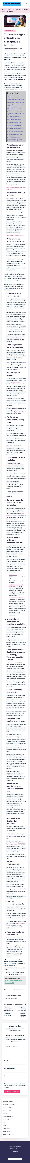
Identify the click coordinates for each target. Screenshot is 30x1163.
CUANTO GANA (7, 1110)
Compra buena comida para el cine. (16, 129)
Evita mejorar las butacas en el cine (15, 104)
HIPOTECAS (6, 1119)
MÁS (4, 1125)
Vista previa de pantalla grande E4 (16, 100)
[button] (11, 998)
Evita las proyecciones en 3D (16, 139)
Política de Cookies (15, 1149)
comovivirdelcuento (13, 996)
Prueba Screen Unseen (13, 107)
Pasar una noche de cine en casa (16, 140)
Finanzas (5, 1113)
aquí (7, 532)
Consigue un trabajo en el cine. (15, 111)
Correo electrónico (10, 1068)
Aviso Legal (15, 1151)
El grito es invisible (18, 412)
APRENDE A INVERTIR (8, 1104)
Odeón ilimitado (13, 575)
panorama (8, 515)
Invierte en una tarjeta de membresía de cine (15, 117)
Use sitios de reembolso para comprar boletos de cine (16, 132)
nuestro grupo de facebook (15, 337)
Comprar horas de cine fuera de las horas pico (16, 114)
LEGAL (5, 1122)
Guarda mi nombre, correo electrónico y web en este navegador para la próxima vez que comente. (15, 1085)
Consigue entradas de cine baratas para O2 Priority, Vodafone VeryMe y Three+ (15, 124)
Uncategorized (7, 1128)
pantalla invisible (15, 382)
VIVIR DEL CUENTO (8, 1134)
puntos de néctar (14, 834)
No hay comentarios (10, 49)
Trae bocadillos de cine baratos (16, 126)
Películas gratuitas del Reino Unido (15, 95)
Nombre (6, 1060)
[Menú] (27, 3)
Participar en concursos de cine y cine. (16, 109)
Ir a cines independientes (14, 137)
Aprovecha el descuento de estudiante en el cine (15, 120)
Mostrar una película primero (15, 97)
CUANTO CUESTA (8, 1107)
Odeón (22, 513)
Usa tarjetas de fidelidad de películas (15, 135)
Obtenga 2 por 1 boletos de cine (16, 102)
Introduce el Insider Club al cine (16, 597)
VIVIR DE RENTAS (7, 1131)
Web (5, 1076)
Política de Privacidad (15, 1146)
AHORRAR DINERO (10, 30)
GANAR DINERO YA (8, 1116)
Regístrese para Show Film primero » (15, 235)
